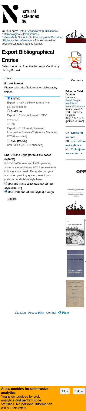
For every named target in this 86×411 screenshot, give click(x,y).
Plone (64, 312)
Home (22, 30)
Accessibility (36, 312)
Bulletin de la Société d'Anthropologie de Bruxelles (32, 37)
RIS (13, 124)
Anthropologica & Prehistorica (20, 34)
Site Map (20, 312)
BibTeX (15, 98)
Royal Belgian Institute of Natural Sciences (75, 103)
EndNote (16, 111)
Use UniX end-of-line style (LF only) (31, 192)
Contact (51, 312)
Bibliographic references (17, 40)
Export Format (13, 83)
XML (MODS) (19, 141)
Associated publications (42, 30)
